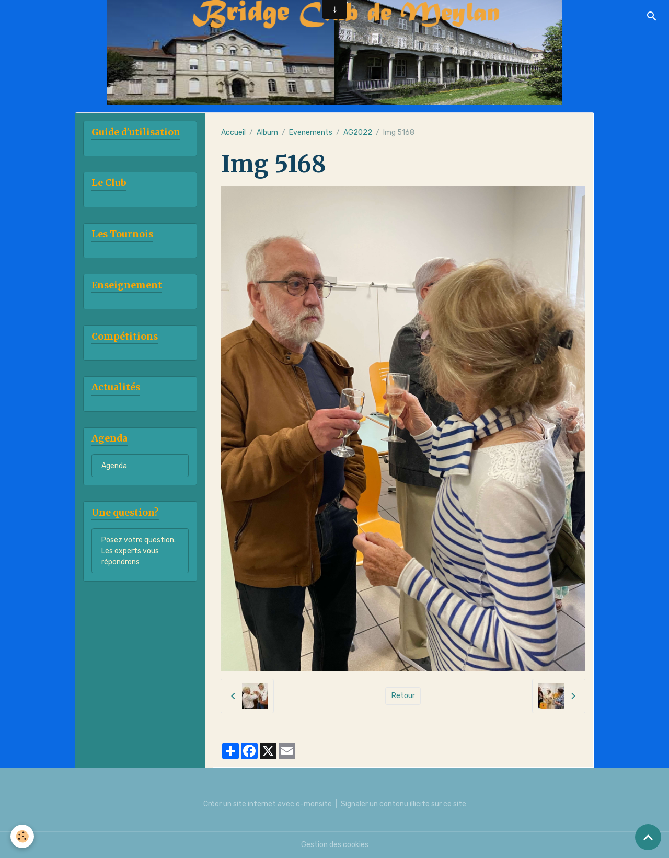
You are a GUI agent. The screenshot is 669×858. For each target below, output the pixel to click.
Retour (403, 695)
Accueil (233, 132)
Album (267, 132)
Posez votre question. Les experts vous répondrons (138, 551)
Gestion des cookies (334, 844)
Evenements (310, 132)
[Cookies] (22, 836)
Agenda (114, 465)
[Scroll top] (648, 837)
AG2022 (357, 132)
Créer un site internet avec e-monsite (267, 803)
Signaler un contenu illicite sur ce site (403, 803)
